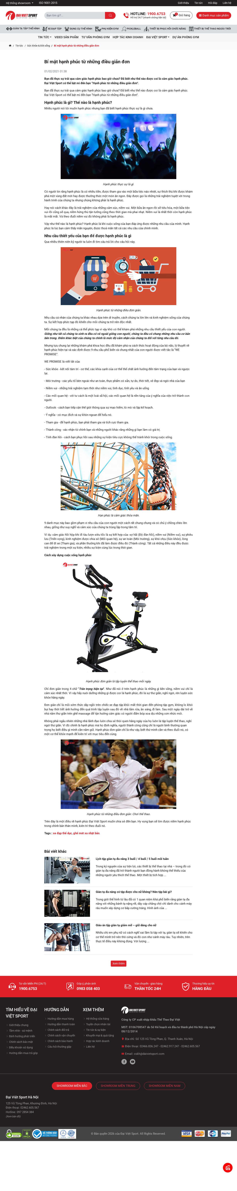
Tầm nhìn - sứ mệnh (19, 1030)
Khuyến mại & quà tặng (98, 1035)
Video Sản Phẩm (66, 37)
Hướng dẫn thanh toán (59, 1024)
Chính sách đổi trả (56, 1029)
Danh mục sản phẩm (214, 15)
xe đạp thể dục (62, 833)
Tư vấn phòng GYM (96, 37)
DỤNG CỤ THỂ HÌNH (78, 29)
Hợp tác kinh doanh (96, 1041)
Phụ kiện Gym (106, 29)
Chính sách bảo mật (19, 1041)
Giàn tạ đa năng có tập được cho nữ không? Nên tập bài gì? (134, 892)
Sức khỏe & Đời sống (38, 45)
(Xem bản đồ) (13, 1116)
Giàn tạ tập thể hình (23, 28)
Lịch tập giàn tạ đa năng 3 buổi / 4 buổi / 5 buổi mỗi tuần (132, 859)
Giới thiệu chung (17, 1025)
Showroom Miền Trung (118, 1086)
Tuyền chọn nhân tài (96, 1024)
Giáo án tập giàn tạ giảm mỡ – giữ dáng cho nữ (126, 925)
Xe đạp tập (52, 29)
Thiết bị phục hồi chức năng (165, 29)
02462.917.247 (170, 1046)
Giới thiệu (183, 2)
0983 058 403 (88, 988)
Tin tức (198, 2)
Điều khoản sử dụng (19, 1047)
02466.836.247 (149, 1046)
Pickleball (131, 29)
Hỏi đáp (212, 2)
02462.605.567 (190, 1046)
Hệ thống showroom (18, 3)
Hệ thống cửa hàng (96, 1018)
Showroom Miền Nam (164, 1086)
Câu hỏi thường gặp (57, 1046)
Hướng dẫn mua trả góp (22, 1053)
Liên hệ (227, 2)
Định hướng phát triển (20, 1036)
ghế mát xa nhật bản (86, 833)
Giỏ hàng (181, 15)
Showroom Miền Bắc (72, 1086)
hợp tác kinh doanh (128, 37)
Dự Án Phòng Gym (185, 37)
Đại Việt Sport (129, 1133)
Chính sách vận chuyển (59, 1035)
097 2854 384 (25, 1112)
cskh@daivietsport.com (149, 1054)
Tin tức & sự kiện (94, 1029)
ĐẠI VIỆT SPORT (158, 37)
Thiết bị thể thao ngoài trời (210, 29)
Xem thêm (119, 963)
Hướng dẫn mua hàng (59, 1018)
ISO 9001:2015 (48, 3)
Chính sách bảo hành (58, 1041)
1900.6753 (28, 988)
